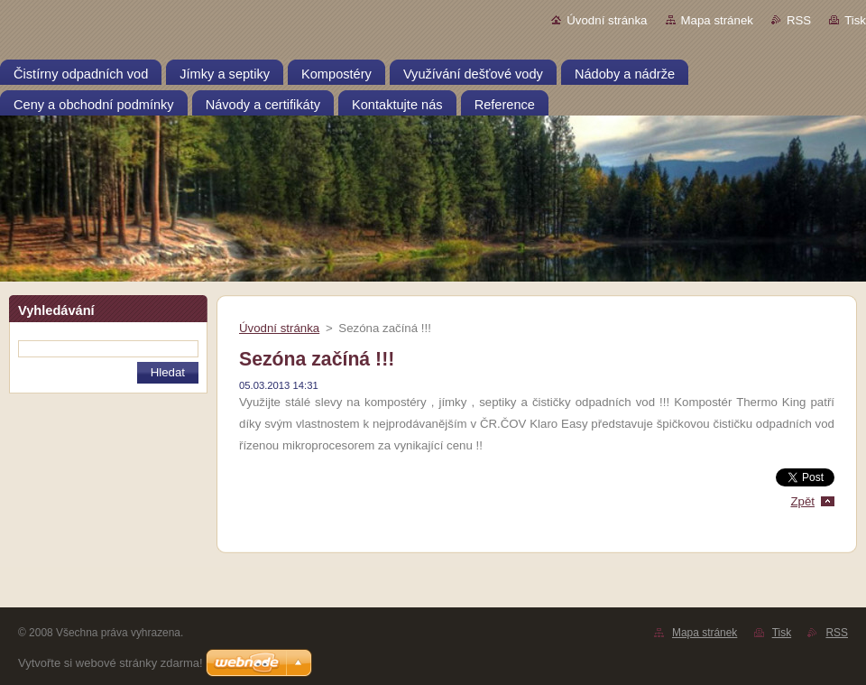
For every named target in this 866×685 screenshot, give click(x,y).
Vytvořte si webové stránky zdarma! (110, 663)
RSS (799, 20)
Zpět (802, 501)
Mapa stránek (717, 20)
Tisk (855, 20)
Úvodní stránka (607, 20)
